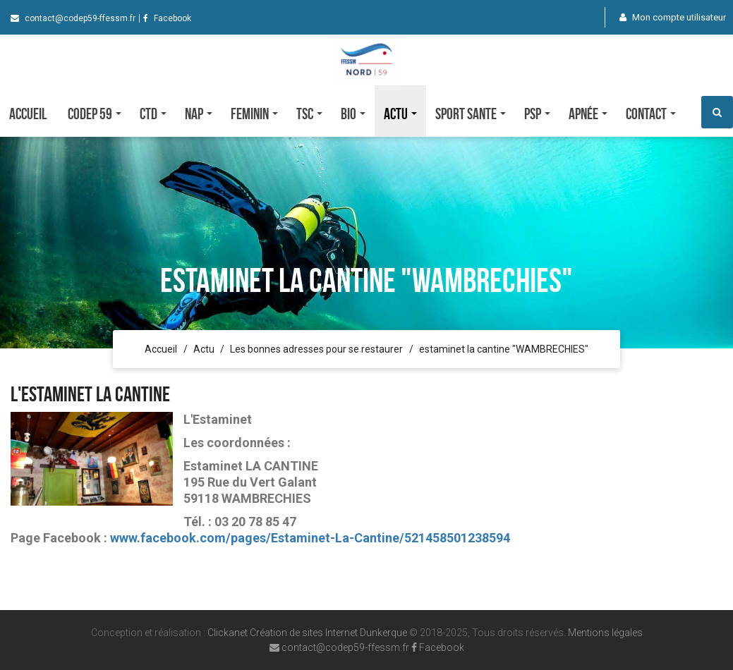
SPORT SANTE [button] (470, 113)
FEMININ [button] (254, 113)
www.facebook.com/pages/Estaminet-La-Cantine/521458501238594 (310, 537)
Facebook (167, 18)
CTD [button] (153, 113)
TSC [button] (309, 113)
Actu (203, 349)
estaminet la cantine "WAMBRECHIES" (503, 349)
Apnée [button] (588, 113)
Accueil (28, 113)
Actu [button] (400, 113)
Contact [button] (651, 113)
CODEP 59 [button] (94, 113)
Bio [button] (353, 113)
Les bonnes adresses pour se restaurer (316, 349)
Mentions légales (605, 632)
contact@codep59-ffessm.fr (73, 18)
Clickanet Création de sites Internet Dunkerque (307, 632)
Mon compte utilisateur (672, 17)
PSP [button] (537, 113)
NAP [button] (198, 113)
